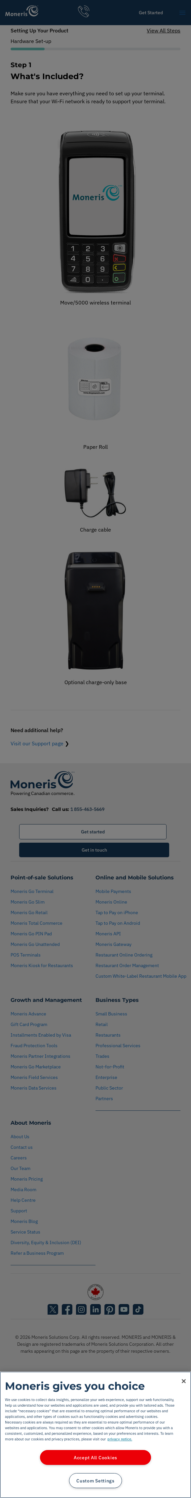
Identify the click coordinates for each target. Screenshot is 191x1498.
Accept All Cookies (95, 1457)
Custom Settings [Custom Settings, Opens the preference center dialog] (95, 1480)
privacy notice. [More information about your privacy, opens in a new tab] (119, 1438)
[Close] (183, 1381)
